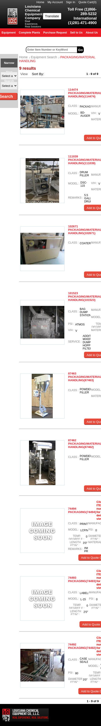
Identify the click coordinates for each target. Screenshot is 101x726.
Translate (52, 16)
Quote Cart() (88, 2)
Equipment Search (44, 57)
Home (40, 2)
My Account (55, 2)
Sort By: (38, 74)
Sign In (70, 2)
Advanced (93, 49)
